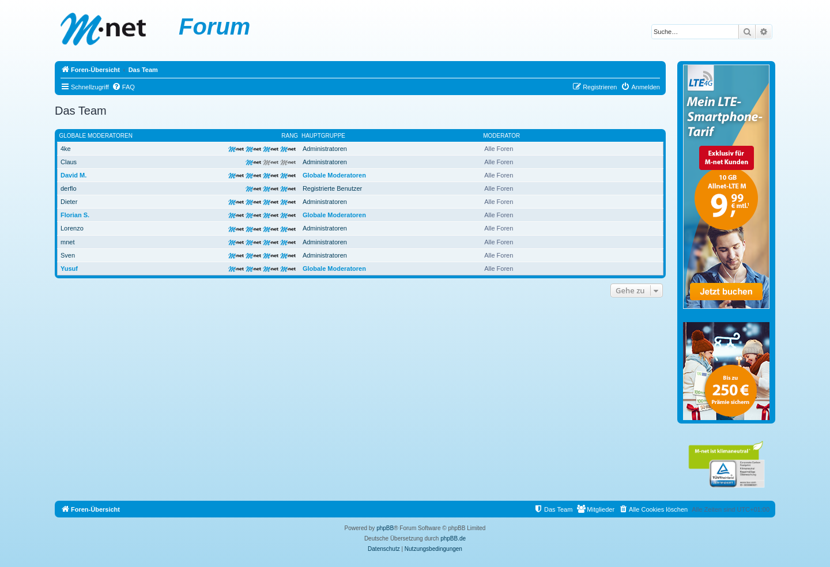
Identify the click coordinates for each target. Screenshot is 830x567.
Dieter (69, 201)
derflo (69, 188)
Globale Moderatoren (96, 136)
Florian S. (75, 214)
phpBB (385, 528)
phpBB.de (453, 538)
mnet (67, 242)
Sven (68, 255)
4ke (66, 148)
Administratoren (325, 148)
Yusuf (69, 268)
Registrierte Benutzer (332, 188)
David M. (73, 175)
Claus (69, 161)
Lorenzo (72, 228)
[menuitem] (123, 87)
